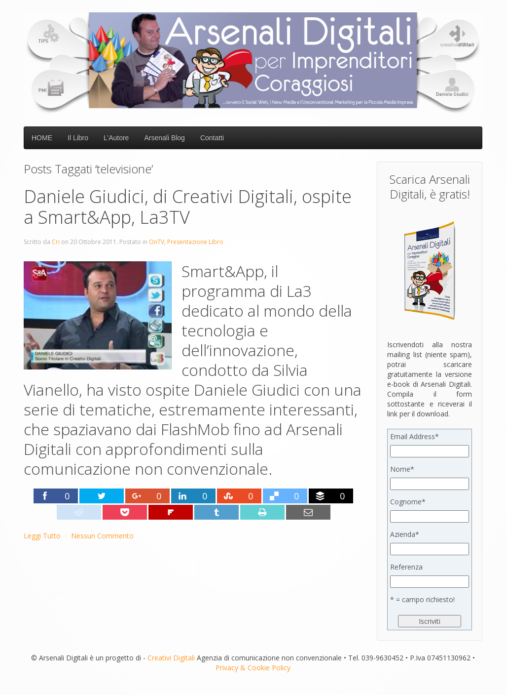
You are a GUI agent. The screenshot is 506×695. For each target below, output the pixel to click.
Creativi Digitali (171, 657)
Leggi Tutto (42, 535)
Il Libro (78, 138)
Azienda (404, 534)
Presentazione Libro (195, 242)
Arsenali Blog (164, 138)
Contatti (212, 138)
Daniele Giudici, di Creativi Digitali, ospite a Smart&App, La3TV (188, 206)
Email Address (414, 436)
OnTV (156, 242)
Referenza (406, 567)
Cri (56, 242)
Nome (402, 469)
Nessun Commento (102, 535)
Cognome (408, 501)
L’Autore (116, 138)
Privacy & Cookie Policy (253, 667)
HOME (42, 138)
